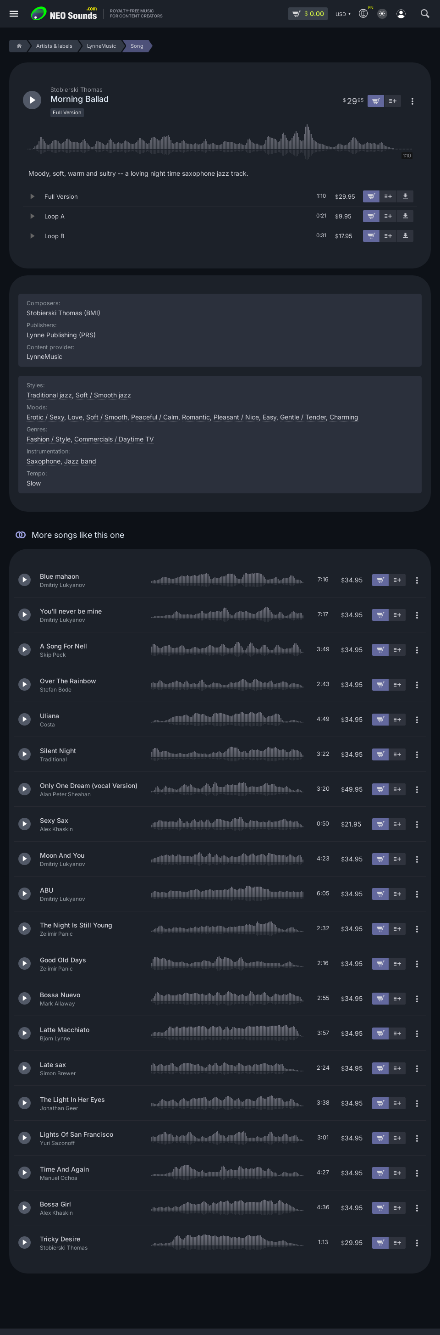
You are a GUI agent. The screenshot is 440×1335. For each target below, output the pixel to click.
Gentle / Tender (303, 417)
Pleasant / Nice (236, 417)
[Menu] (14, 14)
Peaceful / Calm (154, 417)
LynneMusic (44, 356)
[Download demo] (405, 196)
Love (75, 417)
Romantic (196, 417)
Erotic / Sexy (45, 417)
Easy (269, 417)
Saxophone (43, 461)
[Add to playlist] (388, 196)
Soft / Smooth (106, 417)
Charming (344, 417)
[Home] (17, 46)
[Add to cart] (371, 196)
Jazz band (80, 461)
